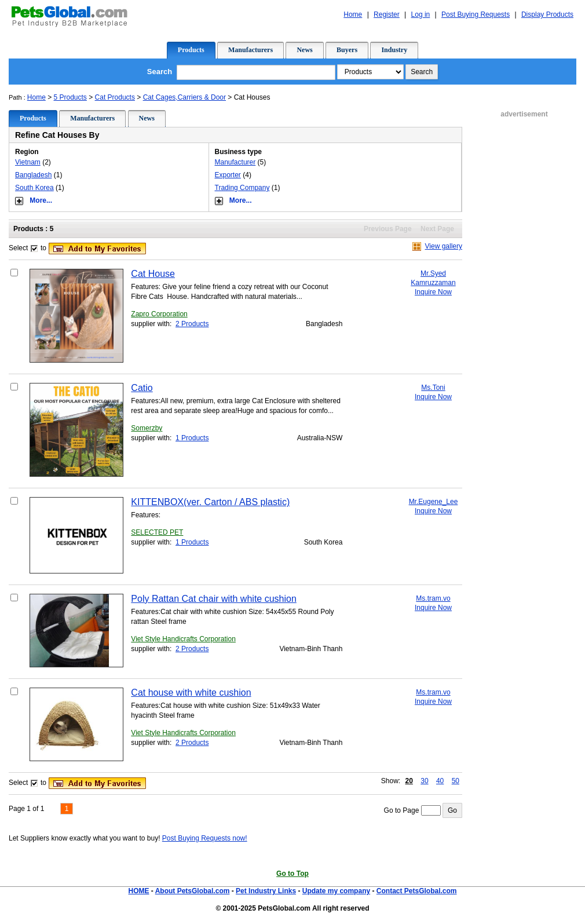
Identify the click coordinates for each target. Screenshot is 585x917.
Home (36, 97)
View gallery (443, 246)
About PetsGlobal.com (192, 891)
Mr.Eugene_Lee (433, 502)
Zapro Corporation (159, 314)
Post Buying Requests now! (204, 838)
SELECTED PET (157, 532)
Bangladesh (33, 175)
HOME (138, 891)
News (304, 50)
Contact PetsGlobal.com (416, 891)
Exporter (228, 175)
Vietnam (28, 162)
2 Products (192, 324)
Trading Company (242, 188)
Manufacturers (250, 50)
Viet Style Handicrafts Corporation (183, 639)
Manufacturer (235, 162)
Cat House (153, 274)
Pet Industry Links (266, 891)
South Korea (34, 188)
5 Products (70, 97)
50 (455, 781)
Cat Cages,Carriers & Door (184, 97)
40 (440, 781)
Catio (141, 388)
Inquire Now (433, 292)
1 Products (192, 438)
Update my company (336, 891)
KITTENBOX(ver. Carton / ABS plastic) (210, 502)
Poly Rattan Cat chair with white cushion (213, 599)
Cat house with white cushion (191, 692)
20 (409, 781)
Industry (394, 50)
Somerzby (146, 428)
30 (424, 781)
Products (191, 50)
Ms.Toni (433, 387)
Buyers (347, 50)
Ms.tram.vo (433, 598)
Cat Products (115, 97)
